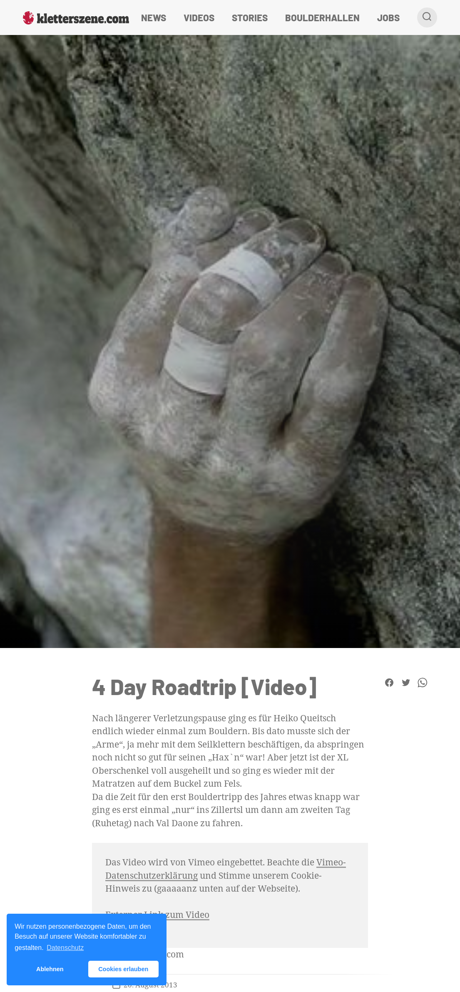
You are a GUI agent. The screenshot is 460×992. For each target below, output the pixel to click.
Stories (250, 17)
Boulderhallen (322, 17)
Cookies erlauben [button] (123, 969)
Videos (199, 17)
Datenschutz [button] (65, 947)
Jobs (388, 17)
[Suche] (427, 17)
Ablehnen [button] (50, 969)
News (153, 17)
